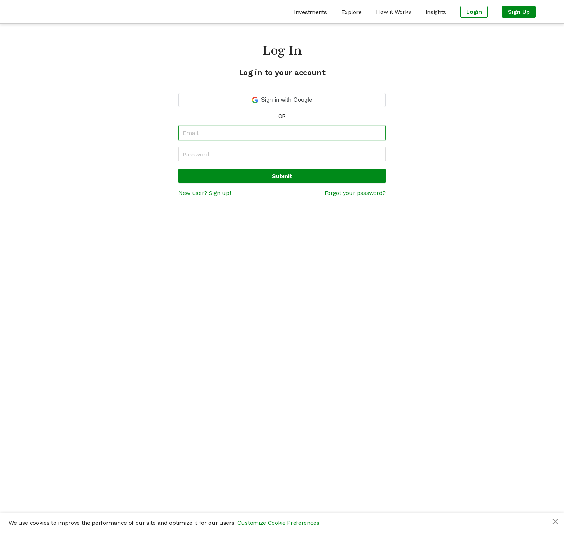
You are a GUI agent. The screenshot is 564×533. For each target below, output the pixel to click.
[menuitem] (310, 12)
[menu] (316, 11)
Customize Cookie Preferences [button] (278, 522)
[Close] (555, 521)
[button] (282, 100)
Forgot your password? (355, 193)
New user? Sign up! (204, 193)
